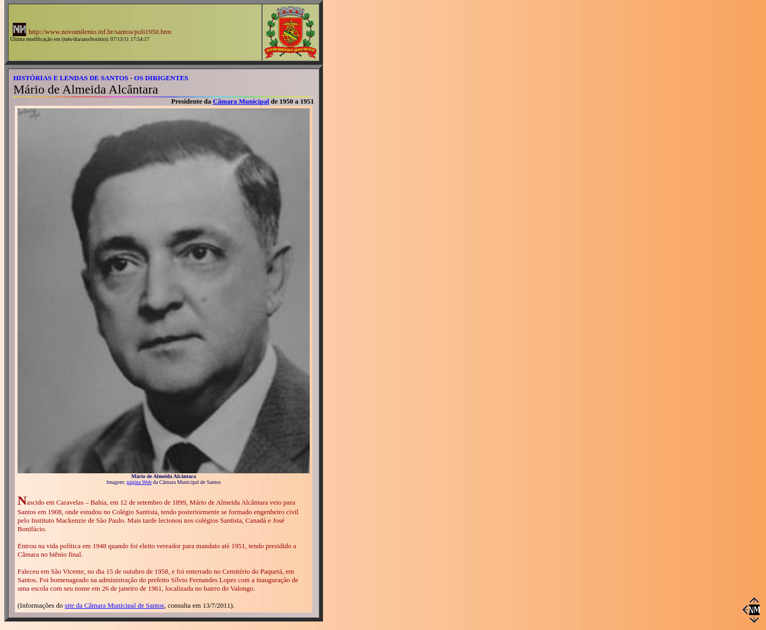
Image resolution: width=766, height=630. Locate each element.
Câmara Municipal (241, 101)
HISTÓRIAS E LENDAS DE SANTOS (71, 78)
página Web (138, 482)
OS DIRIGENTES (161, 78)
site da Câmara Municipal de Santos (114, 605)
